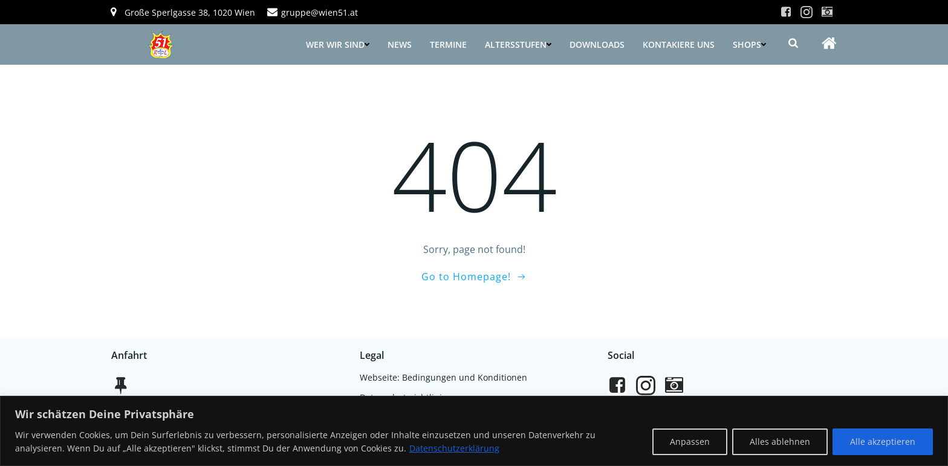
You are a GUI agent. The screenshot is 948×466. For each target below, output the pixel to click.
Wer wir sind (337, 44)
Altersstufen (518, 44)
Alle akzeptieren (882, 441)
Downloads (597, 44)
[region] (474, 431)
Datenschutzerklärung (454, 448)
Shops (749, 44)
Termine (448, 44)
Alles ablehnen (780, 441)
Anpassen (690, 441)
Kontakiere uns (679, 44)
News (400, 44)
